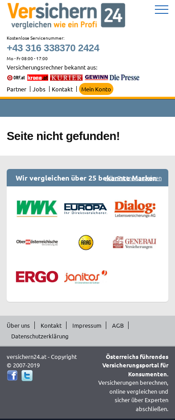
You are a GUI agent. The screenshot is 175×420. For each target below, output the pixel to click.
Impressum (86, 325)
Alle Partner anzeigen (133, 177)
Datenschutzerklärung (40, 336)
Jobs (39, 89)
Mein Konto (96, 89)
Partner (16, 89)
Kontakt (62, 89)
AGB (118, 325)
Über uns (18, 325)
